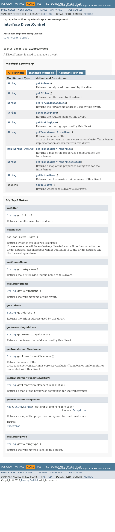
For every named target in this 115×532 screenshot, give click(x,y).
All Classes (75, 10)
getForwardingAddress (51, 103)
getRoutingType (46, 122)
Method (47, 14)
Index (70, 4)
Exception (79, 410)
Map (9, 148)
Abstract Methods (71, 72)
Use (39, 4)
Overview (6, 4)
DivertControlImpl (16, 37)
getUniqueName (45, 175)
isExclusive (44, 185)
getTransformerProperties (54, 148)
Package (19, 4)
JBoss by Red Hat (29, 480)
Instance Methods (41, 72)
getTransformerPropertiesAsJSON (58, 162)
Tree (46, 4)
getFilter (42, 93)
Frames (43, 10)
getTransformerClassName (53, 132)
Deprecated (58, 4)
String (11, 83)
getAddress (43, 83)
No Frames (55, 10)
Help (78, 4)
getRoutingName (46, 112)
